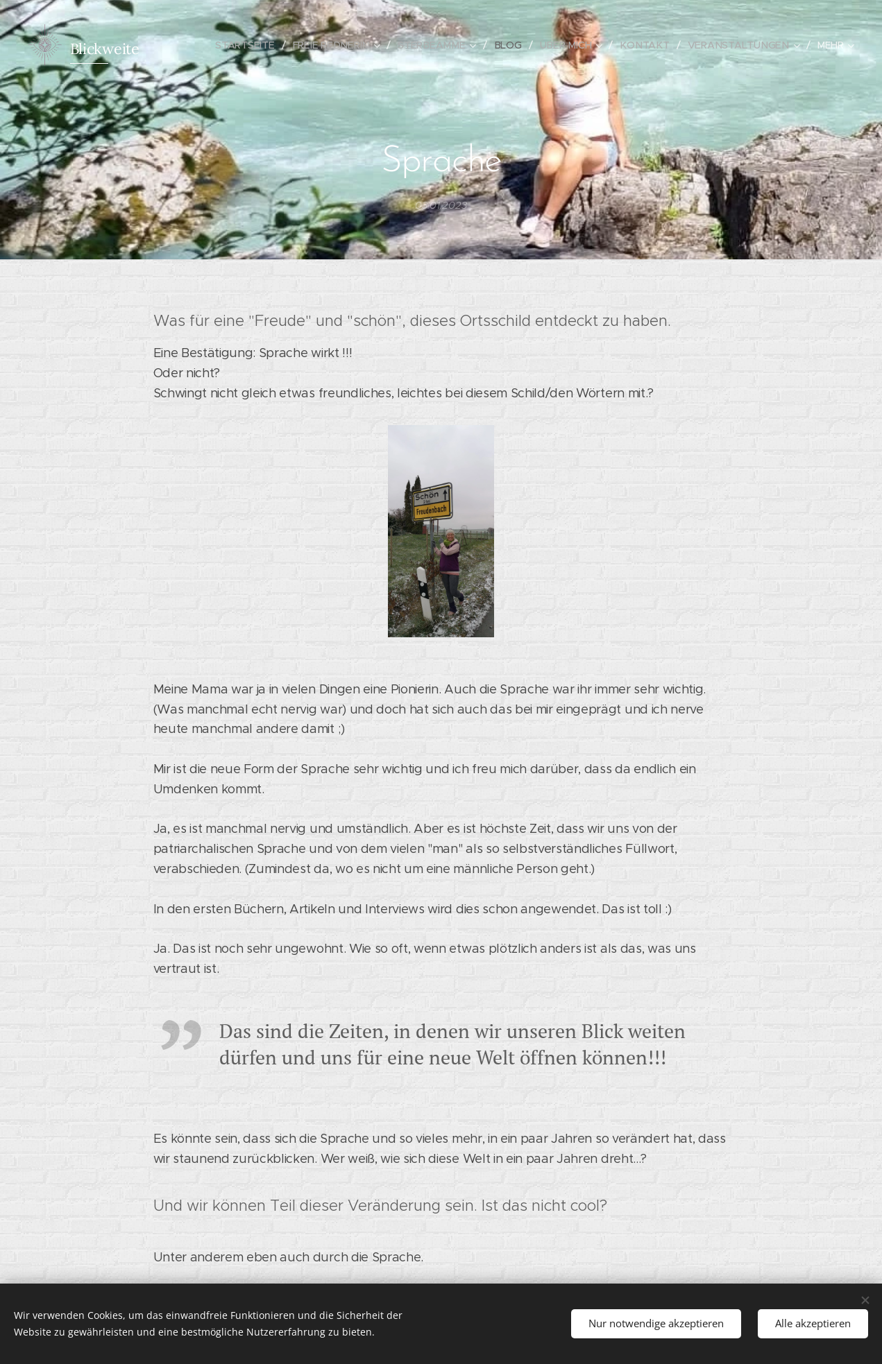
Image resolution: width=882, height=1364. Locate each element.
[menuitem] (257, 45)
